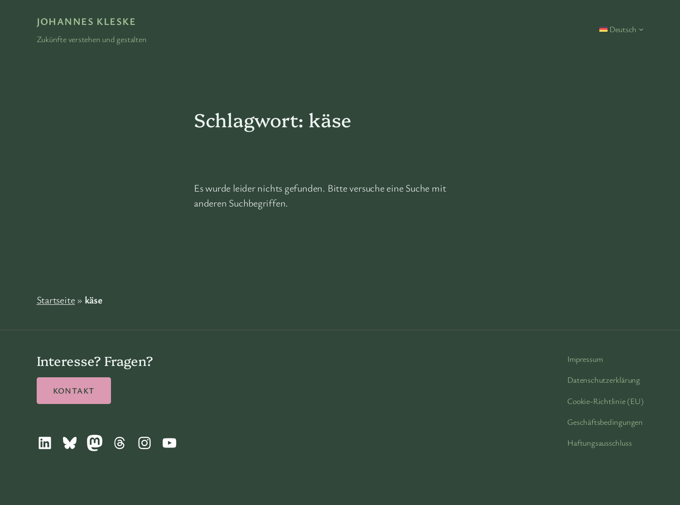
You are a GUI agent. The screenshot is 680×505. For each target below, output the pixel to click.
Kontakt (74, 390)
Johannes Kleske (86, 21)
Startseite (56, 299)
